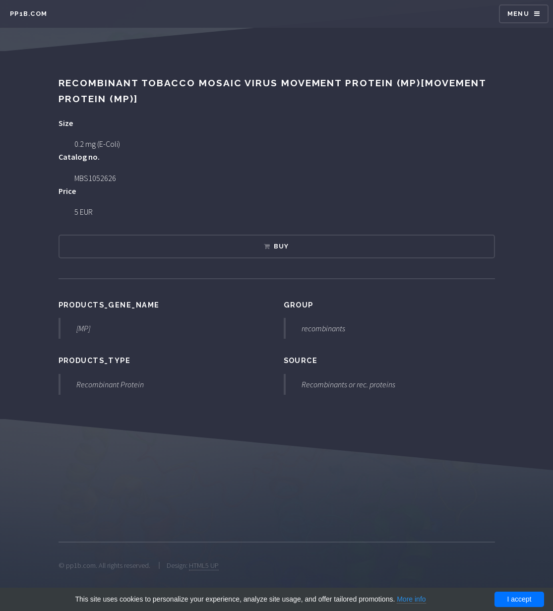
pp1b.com (28, 13)
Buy (281, 246)
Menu (518, 13)
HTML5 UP (204, 565)
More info (411, 599)
